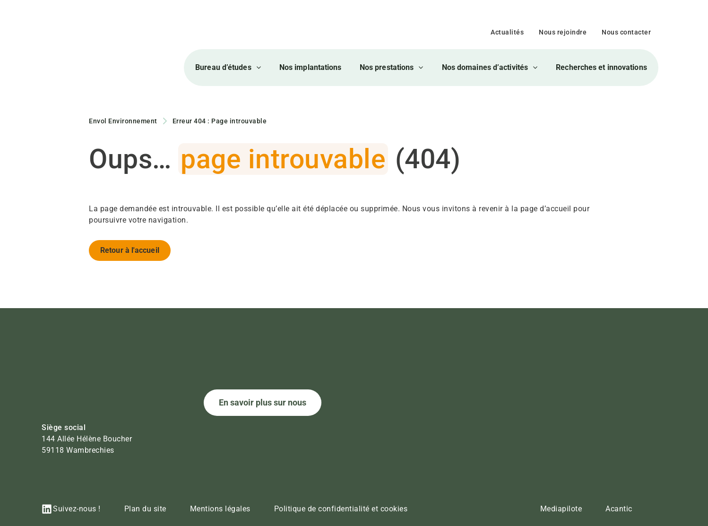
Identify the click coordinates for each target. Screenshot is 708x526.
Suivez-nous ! (77, 508)
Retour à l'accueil (129, 250)
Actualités (507, 32)
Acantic (618, 508)
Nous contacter (626, 32)
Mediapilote (561, 508)
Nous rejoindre (563, 32)
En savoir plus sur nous (262, 402)
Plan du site (145, 508)
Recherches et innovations (601, 67)
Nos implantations (310, 67)
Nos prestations (392, 67)
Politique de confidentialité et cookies (341, 508)
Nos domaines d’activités (490, 67)
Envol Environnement (123, 121)
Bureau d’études (228, 67)
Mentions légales (220, 508)
